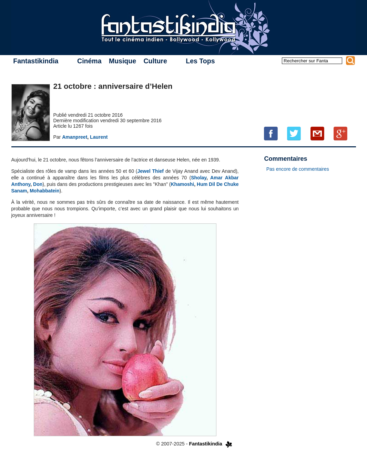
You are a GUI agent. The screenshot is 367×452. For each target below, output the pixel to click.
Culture (155, 61)
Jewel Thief (150, 171)
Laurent (99, 137)
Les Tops (200, 61)
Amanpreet (74, 137)
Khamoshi (182, 184)
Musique (122, 61)
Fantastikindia (35, 61)
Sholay (198, 177)
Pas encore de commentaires (297, 169)
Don (37, 184)
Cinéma (89, 61)
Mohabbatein (44, 190)
